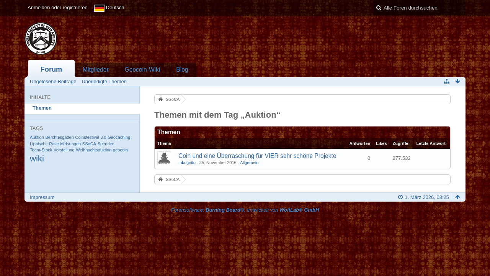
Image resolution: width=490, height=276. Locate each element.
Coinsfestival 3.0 (90, 137)
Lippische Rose (44, 143)
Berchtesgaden (59, 137)
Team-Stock (41, 150)
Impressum (42, 197)
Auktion (37, 137)
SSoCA (89, 143)
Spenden (106, 143)
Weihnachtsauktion (93, 150)
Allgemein (249, 162)
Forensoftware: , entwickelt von (245, 210)
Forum (51, 69)
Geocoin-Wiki (142, 69)
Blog (182, 69)
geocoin (120, 150)
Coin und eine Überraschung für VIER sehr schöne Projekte (257, 156)
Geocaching (119, 137)
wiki (37, 158)
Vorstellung (64, 150)
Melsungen (70, 143)
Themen (42, 108)
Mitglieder (96, 69)
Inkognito (187, 162)
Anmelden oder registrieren (58, 7)
